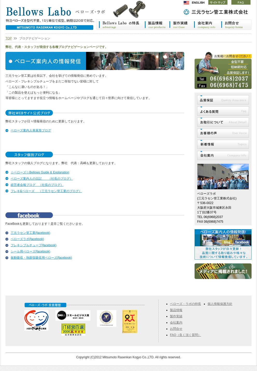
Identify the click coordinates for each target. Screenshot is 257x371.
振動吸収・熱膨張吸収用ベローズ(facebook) (41, 258)
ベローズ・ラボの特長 (120, 24)
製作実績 (181, 24)
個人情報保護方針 (220, 304)
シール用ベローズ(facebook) (30, 251)
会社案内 (207, 24)
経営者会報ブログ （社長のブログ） (37, 185)
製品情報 (157, 24)
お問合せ (176, 329)
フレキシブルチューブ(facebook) (33, 245)
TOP (8, 38)
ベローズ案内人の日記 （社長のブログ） (42, 178)
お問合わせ (236, 24)
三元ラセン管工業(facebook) (30, 233)
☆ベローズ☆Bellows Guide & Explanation (40, 172)
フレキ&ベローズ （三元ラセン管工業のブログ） (46, 191)
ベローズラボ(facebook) (27, 239)
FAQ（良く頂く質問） (185, 335)
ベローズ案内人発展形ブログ (31, 130)
